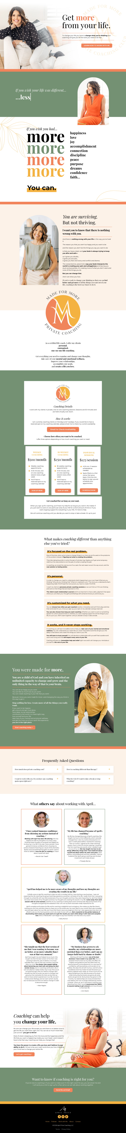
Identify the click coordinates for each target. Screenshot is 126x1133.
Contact (78, 1121)
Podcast (54, 1121)
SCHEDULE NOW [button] (88, 490)
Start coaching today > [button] (24, 727)
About (71, 1121)
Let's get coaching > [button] (24, 1054)
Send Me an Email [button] (63, 1090)
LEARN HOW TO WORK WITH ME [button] (97, 45)
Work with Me (63, 1121)
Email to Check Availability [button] (63, 429)
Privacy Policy (66, 1129)
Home (47, 1121)
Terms (58, 1129)
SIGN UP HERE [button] (37, 490)
